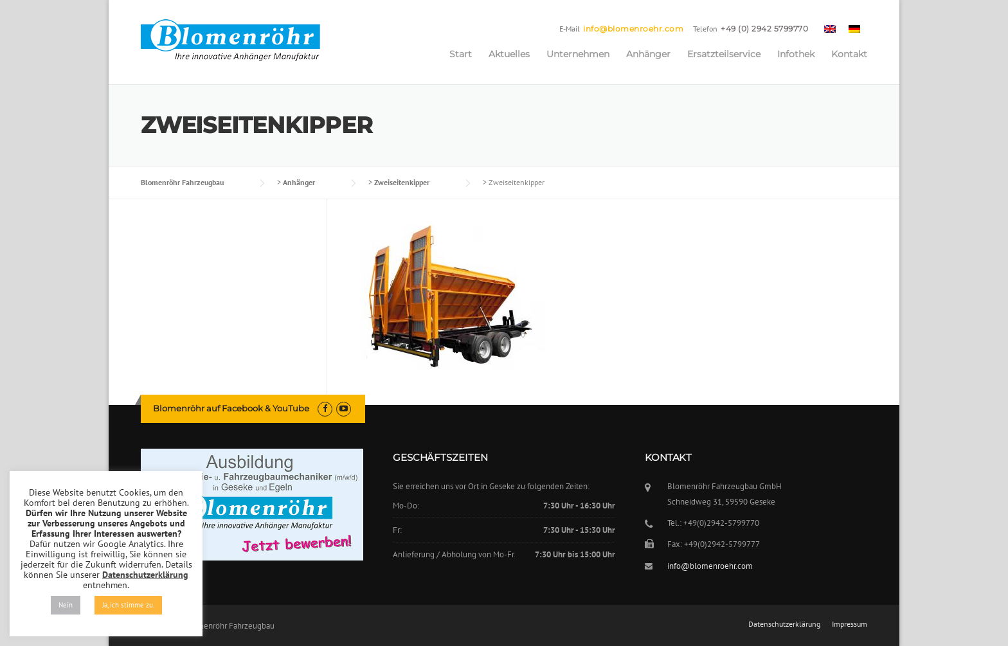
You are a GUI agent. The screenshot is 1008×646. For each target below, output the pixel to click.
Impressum (849, 624)
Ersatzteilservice (723, 54)
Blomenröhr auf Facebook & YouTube (231, 408)
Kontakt (849, 54)
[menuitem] (830, 28)
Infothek (796, 54)
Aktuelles (509, 54)
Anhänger (648, 54)
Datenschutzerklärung (784, 624)
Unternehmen (577, 54)
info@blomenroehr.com (633, 28)
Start (460, 54)
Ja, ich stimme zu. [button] (128, 604)
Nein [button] (66, 604)
